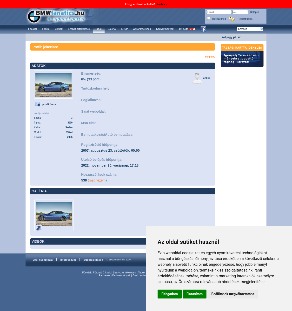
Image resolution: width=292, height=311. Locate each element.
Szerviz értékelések (124, 272)
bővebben (161, 4)
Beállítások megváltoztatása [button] (232, 294)
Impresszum (68, 259)
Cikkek (107, 272)
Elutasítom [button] (194, 294)
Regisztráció (245, 19)
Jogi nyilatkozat (43, 259)
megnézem (97, 180)
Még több (210, 56)
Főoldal (86, 272)
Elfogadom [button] (169, 294)
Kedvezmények (121, 275)
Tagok (141, 272)
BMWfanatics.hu (61, 16)
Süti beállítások (93, 259)
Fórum (97, 272)
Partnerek (104, 275)
